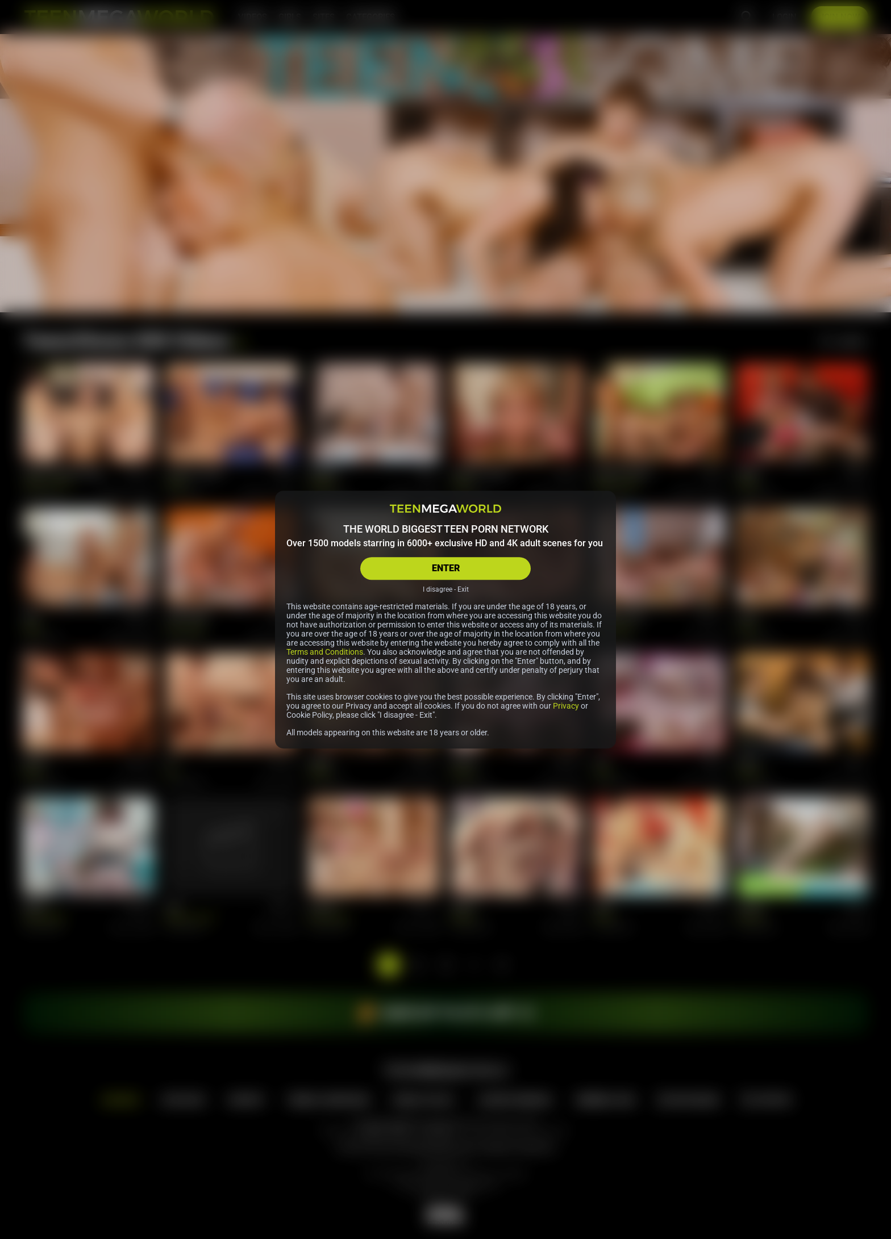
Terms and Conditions (324, 651)
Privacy (566, 705)
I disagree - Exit (446, 589)
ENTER (446, 568)
